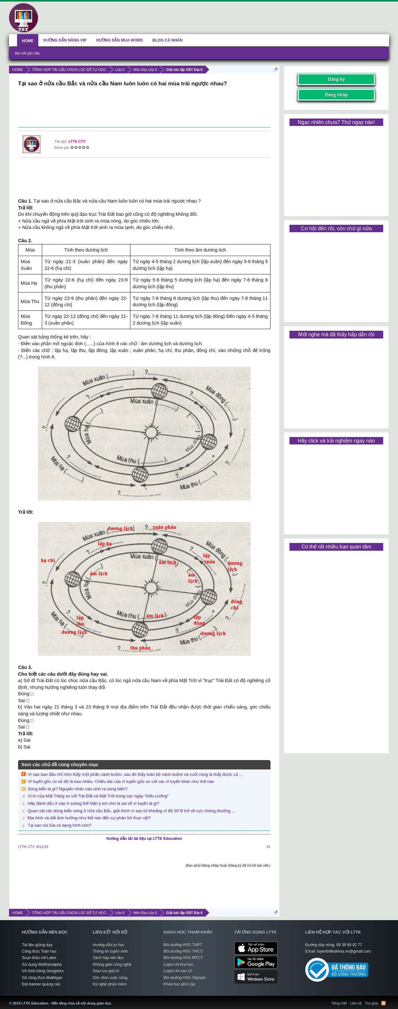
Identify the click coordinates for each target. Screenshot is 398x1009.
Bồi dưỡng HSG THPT (183, 945)
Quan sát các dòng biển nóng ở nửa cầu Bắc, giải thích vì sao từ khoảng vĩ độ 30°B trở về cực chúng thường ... (131, 810)
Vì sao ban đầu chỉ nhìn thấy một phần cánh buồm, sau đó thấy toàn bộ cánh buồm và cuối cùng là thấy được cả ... (135, 774)
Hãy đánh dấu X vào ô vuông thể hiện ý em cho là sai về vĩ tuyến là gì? (93, 803)
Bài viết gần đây (27, 53)
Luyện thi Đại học (179, 964)
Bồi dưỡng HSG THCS (183, 951)
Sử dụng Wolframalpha (42, 964)
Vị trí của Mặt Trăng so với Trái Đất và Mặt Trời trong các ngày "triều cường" (98, 796)
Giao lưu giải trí (106, 971)
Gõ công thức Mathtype (42, 978)
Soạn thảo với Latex (39, 958)
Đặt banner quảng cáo (41, 984)
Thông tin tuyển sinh (110, 951)
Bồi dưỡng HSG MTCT (183, 958)
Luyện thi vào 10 (178, 971)
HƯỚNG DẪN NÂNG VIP (65, 40)
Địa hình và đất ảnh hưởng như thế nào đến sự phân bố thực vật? (89, 817)
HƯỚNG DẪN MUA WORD (119, 40)
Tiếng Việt (339, 1003)
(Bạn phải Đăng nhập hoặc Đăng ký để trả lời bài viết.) (227, 865)
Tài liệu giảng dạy (37, 945)
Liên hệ (356, 1003)
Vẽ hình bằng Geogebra (42, 971)
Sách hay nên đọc (108, 958)
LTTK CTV (77, 141)
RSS (383, 1003)
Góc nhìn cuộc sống (110, 978)
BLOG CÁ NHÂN (168, 40)
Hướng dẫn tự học (108, 945)
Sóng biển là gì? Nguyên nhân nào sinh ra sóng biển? (78, 788)
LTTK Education (113, 999)
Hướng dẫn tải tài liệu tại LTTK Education (144, 838)
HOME (27, 41)
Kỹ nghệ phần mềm (110, 984)
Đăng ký (336, 79)
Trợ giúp (371, 1003)
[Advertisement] (144, 107)
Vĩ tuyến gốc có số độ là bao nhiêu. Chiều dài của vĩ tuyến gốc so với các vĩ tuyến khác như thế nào (121, 781)
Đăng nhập (336, 94)
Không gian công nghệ (112, 964)
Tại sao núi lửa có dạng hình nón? (59, 825)
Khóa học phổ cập (179, 984)
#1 (268, 847)
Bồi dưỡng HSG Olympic (185, 978)
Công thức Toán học (39, 951)
